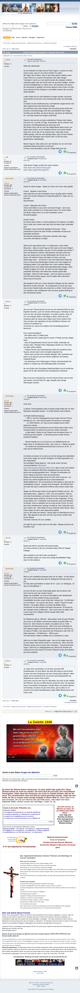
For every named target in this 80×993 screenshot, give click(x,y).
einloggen (22, 23)
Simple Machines (48, 982)
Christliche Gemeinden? (34, 59)
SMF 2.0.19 (32, 982)
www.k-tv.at (11, 841)
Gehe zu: (48, 711)
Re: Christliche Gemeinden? (36, 157)
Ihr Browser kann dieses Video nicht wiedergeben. (40, 743)
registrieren (32, 23)
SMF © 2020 (39, 982)
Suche (5, 772)
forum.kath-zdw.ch (10, 936)
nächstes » (74, 46)
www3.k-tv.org (11, 837)
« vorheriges (67, 46)
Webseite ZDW (27, 13)
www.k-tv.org (11, 839)
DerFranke (10, 178)
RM (7, 157)
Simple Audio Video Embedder (41, 984)
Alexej (8, 60)
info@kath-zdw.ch (10, 930)
